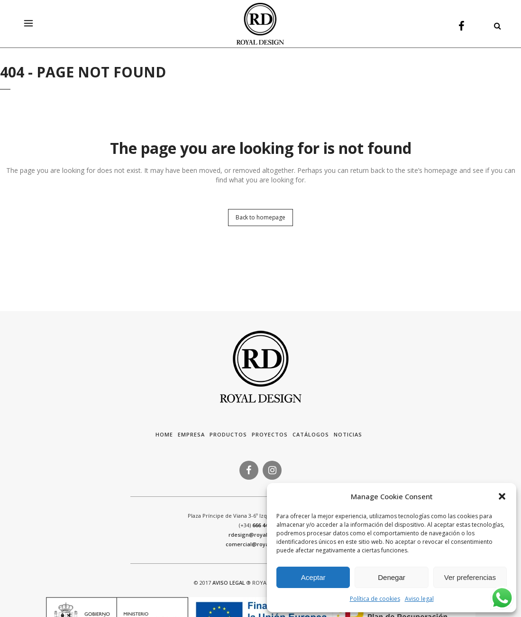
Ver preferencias (470, 577)
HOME (164, 434)
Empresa (191, 434)
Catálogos (310, 434)
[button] (502, 496)
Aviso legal (419, 599)
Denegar (391, 577)
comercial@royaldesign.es (261, 544)
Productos (228, 434)
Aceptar (313, 577)
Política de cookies (375, 599)
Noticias (348, 434)
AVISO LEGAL (228, 582)
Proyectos (270, 434)
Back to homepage (260, 217)
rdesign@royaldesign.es (261, 534)
